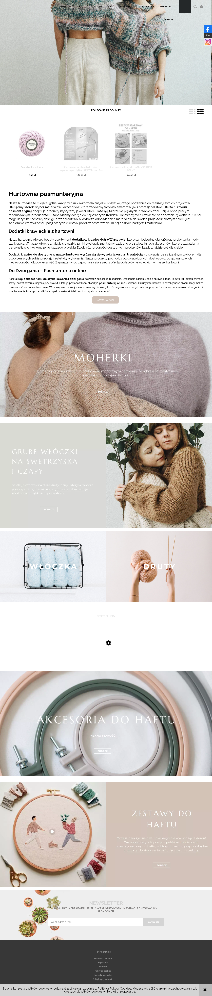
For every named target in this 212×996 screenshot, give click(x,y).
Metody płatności (103, 975)
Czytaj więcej (105, 300)
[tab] (104, 102)
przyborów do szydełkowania (167, 287)
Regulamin (103, 962)
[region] (106, 52)
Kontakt (103, 966)
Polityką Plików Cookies (114, 988)
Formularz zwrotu (103, 958)
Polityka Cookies (103, 971)
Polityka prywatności (103, 979)
